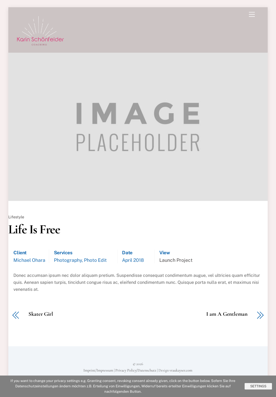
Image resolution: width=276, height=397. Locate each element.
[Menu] (251, 14)
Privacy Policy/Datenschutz (135, 370)
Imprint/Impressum (98, 370)
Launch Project (176, 260)
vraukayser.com (181, 370)
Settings (258, 386)
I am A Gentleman (226, 314)
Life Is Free (34, 229)
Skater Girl (40, 314)
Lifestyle (16, 217)
